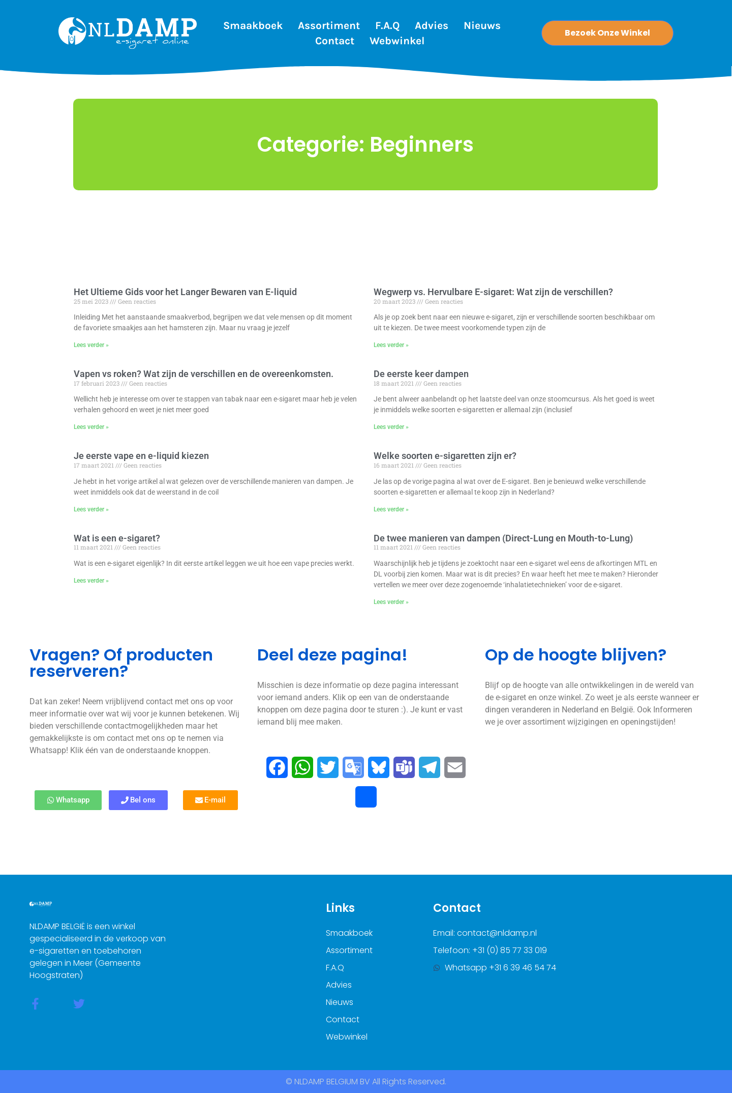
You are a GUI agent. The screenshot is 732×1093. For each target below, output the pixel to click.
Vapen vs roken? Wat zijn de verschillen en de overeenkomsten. (203, 373)
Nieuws (482, 25)
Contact (334, 41)
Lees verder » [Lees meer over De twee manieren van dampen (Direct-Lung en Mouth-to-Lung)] (391, 602)
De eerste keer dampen (421, 373)
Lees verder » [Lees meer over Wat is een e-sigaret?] (91, 580)
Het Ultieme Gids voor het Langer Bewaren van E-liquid (185, 291)
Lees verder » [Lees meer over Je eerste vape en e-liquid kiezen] (91, 509)
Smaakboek (253, 25)
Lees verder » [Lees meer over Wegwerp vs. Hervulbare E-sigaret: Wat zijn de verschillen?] (391, 345)
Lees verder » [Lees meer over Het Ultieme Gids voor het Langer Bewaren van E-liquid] (91, 345)
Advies (431, 25)
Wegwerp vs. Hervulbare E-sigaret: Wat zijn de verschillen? (493, 291)
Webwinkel (397, 41)
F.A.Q (387, 25)
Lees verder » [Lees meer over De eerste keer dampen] (391, 426)
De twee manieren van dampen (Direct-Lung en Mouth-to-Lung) (503, 538)
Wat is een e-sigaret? (117, 538)
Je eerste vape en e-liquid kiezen (141, 455)
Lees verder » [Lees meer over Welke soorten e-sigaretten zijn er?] (391, 509)
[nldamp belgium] (622, 964)
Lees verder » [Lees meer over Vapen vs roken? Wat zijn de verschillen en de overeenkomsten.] (91, 426)
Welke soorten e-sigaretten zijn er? (445, 455)
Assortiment (329, 25)
